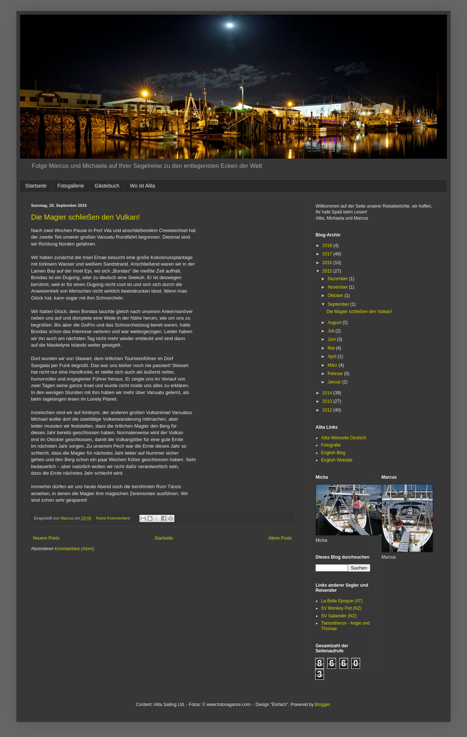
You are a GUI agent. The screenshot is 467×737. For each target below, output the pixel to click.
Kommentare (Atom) (74, 548)
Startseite (36, 186)
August (335, 322)
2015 (328, 271)
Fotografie (331, 445)
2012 (328, 410)
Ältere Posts (280, 538)
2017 (328, 253)
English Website (336, 460)
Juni (332, 339)
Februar (336, 373)
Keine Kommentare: (114, 518)
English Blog (333, 452)
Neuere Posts (46, 538)
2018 (328, 245)
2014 (328, 392)
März (333, 365)
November (338, 287)
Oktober (336, 295)
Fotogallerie (70, 186)
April (332, 356)
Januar (335, 382)
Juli (331, 330)
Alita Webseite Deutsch (343, 437)
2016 (328, 262)
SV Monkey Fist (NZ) (341, 608)
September (339, 304)
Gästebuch (106, 186)
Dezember (338, 278)
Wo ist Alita (142, 186)
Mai (332, 348)
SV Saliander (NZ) (338, 615)
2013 (328, 401)
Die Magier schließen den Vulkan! (85, 217)
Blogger (322, 704)
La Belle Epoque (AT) (342, 600)
